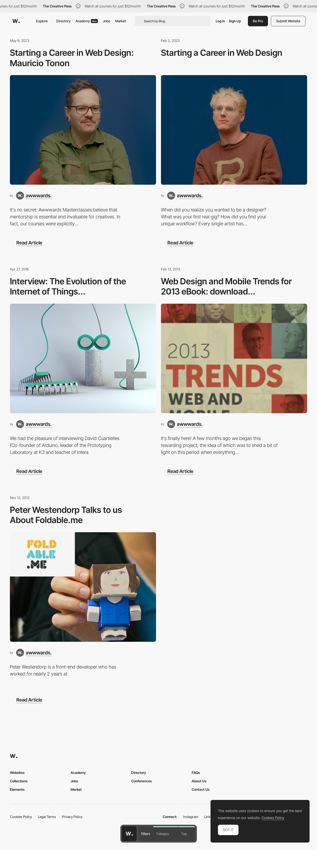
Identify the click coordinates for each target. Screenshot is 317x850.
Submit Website (288, 21)
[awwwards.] (34, 196)
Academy (87, 21)
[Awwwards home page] (129, 833)
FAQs (196, 772)
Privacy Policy (72, 817)
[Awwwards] (16, 21)
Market (120, 21)
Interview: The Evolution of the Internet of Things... (68, 286)
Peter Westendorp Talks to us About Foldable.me (66, 515)
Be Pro (258, 21)
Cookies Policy (21, 817)
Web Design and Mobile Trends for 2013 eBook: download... (226, 286)
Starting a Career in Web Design (221, 53)
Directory (63, 21)
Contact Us (201, 789)
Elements (17, 789)
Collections (18, 781)
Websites (17, 772)
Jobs (106, 21)
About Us (199, 781)
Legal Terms (47, 817)
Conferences (141, 781)
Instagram (190, 817)
